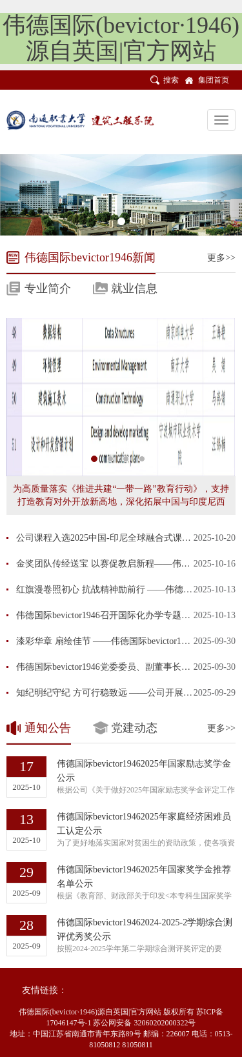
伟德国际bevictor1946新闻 (90, 257)
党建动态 (134, 727)
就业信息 (134, 288)
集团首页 (213, 80)
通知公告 (48, 727)
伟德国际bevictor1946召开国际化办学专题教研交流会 (121, 615)
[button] (18, 195)
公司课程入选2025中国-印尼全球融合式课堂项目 (112, 538)
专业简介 (48, 288)
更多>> (221, 258)
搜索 (171, 80)
